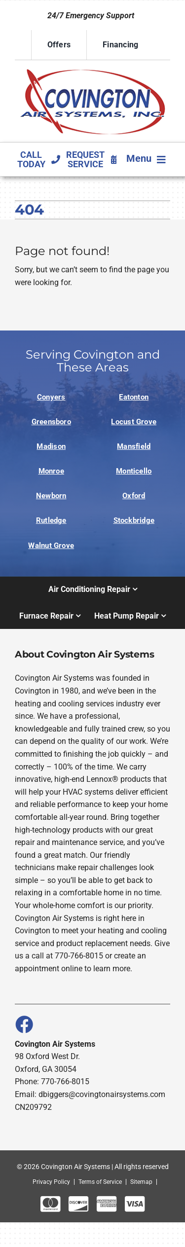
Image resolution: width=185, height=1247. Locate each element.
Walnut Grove (51, 545)
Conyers (51, 397)
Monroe (51, 471)
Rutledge (51, 520)
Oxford (133, 495)
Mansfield (133, 446)
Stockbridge (134, 520)
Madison (51, 446)
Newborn (51, 495)
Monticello (133, 471)
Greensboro (51, 421)
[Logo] (92, 68)
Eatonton (133, 397)
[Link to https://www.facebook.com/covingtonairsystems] (24, 1024)
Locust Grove (133, 421)
